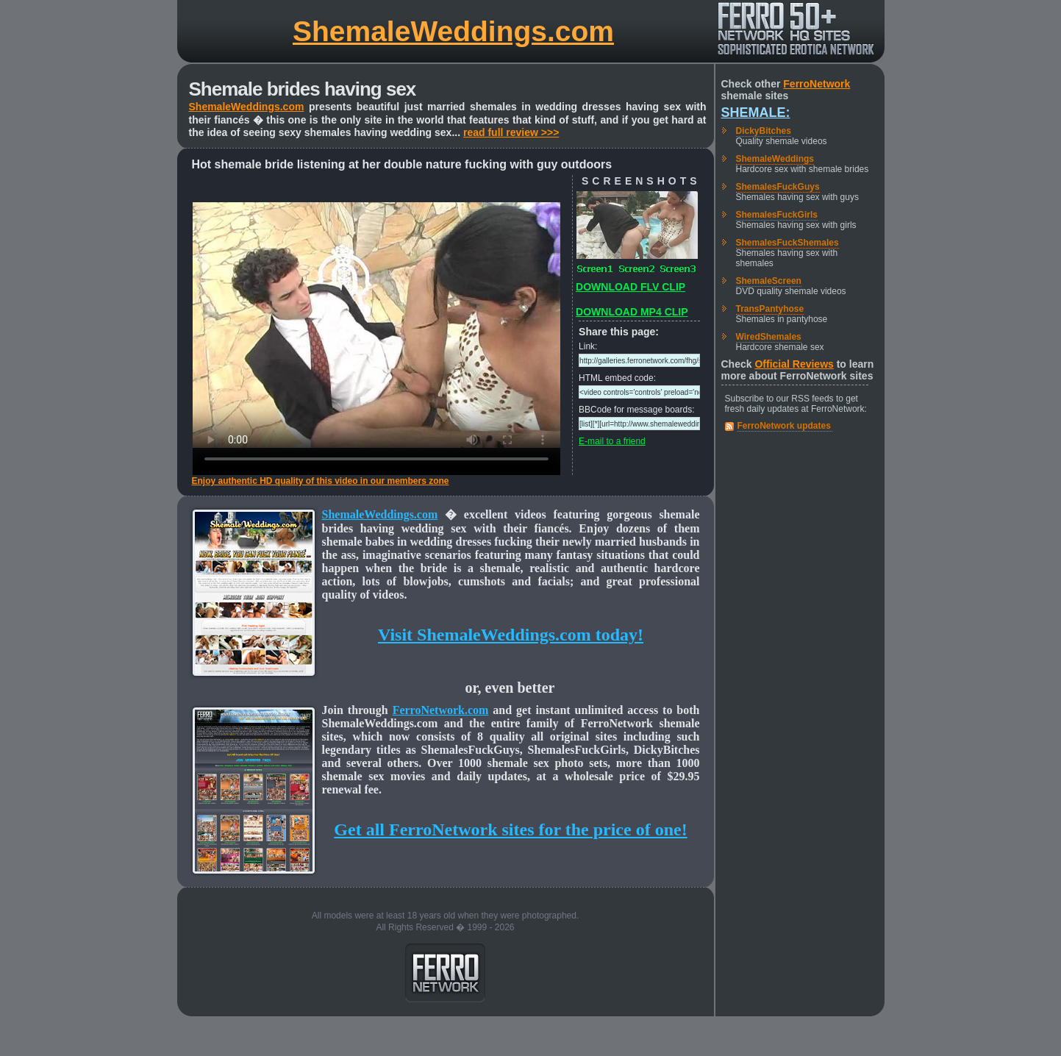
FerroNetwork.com (441, 710)
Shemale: (755, 112)
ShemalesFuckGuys (778, 187)
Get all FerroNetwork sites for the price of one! (510, 829)
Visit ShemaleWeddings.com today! (510, 634)
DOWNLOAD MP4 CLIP (631, 312)
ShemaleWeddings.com (453, 31)
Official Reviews (793, 364)
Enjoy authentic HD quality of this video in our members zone (320, 481)
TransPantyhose (770, 309)
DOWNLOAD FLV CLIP (630, 287)
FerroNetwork (816, 84)
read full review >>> (511, 132)
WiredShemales (768, 337)
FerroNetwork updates (784, 426)
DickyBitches (763, 131)
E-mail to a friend (612, 441)
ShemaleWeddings (775, 159)
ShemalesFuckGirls (777, 215)
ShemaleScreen (768, 281)
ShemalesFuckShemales (787, 243)
